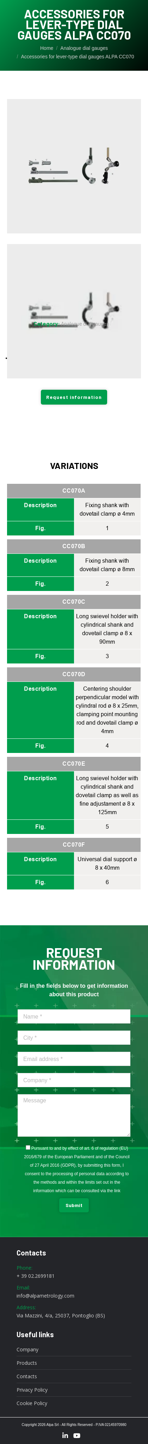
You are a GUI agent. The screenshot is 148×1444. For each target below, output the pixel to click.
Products (27, 1363)
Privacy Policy (32, 1390)
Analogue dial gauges (85, 323)
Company (27, 1349)
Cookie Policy (32, 1403)
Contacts (27, 1376)
